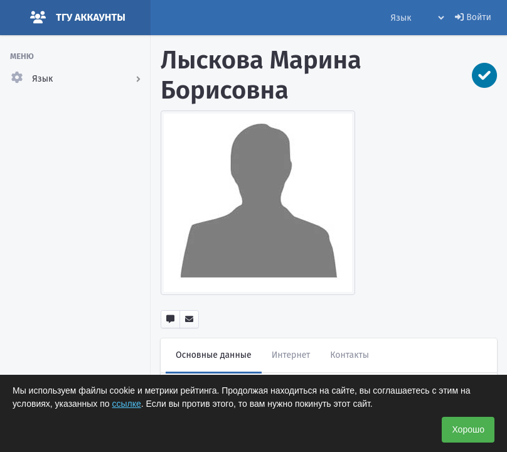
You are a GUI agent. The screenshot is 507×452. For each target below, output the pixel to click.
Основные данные (214, 355)
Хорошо (468, 429)
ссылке (126, 404)
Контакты (349, 355)
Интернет (291, 355)
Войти (473, 17)
